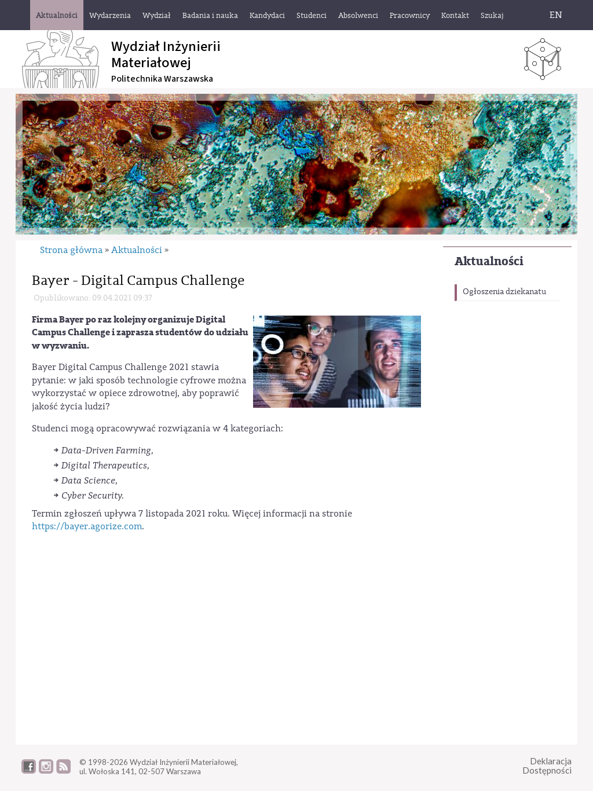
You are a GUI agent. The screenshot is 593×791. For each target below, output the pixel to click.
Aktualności (489, 261)
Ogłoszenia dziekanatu (504, 292)
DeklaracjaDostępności (547, 766)
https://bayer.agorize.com (87, 526)
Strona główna (71, 250)
